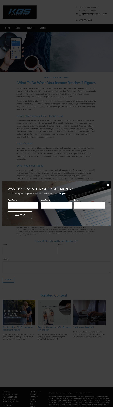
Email (76, 200)
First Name (12, 200)
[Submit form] (20, 215)
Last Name (45, 200)
